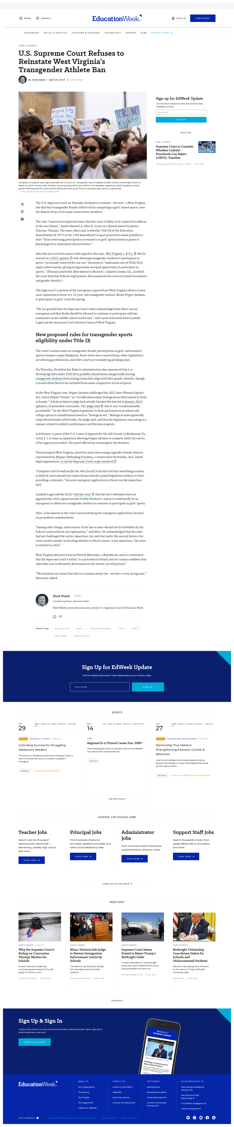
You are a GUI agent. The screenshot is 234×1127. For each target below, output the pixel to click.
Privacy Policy (130, 1118)
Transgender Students (100, 628)
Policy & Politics (74, 33)
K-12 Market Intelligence (193, 1103)
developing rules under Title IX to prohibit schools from (72, 374)
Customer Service (121, 1097)
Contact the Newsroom (124, 1103)
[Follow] (77, 595)
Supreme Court (62, 628)
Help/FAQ (117, 1092)
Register (25, 771)
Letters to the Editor (123, 1087)
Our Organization (86, 1087)
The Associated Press (166, 164)
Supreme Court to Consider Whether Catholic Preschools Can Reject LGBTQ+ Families (175, 152)
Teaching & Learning (105, 33)
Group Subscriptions (157, 1097)
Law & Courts (28, 46)
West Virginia (61, 636)
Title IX (121, 628)
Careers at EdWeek (87, 1108)
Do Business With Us (192, 1081)
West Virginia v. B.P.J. (121, 254)
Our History (83, 1092)
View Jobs (32, 860)
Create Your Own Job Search (117, 884)
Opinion (149, 33)
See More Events (117, 799)
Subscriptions (153, 1087)
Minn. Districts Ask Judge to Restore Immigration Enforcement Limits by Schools (88, 955)
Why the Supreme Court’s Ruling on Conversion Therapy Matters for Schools (36, 955)
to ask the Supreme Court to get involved (88, 461)
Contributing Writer (62, 601)
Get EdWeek (153, 1081)
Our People (83, 1097)
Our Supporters (85, 1103)
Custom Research (191, 1109)
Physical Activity (82, 636)
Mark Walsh (38, 79)
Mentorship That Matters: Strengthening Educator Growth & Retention (180, 750)
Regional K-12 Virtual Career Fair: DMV (114, 743)
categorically (116, 374)
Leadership (50, 33)
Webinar (56, 739)
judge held (95, 406)
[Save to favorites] (22, 211)
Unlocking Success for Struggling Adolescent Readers (42, 747)
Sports (79, 628)
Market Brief (180, 33)
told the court (84, 494)
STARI (57, 771)
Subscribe (203, 18)
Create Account (35, 1042)
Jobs (163, 33)
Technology (131, 33)
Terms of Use (109, 1118)
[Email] (100, 686)
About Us (83, 1081)
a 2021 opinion (60, 258)
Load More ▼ (117, 1001)
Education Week (81, 601)
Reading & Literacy (40, 739)
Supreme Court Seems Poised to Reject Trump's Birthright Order (138, 953)
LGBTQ (135, 628)
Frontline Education (200, 775)
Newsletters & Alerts (156, 1092)
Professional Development (182, 739)
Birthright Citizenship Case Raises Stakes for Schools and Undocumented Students (190, 955)
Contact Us (119, 1081)
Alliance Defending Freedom (74, 457)
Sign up (148, 687)
